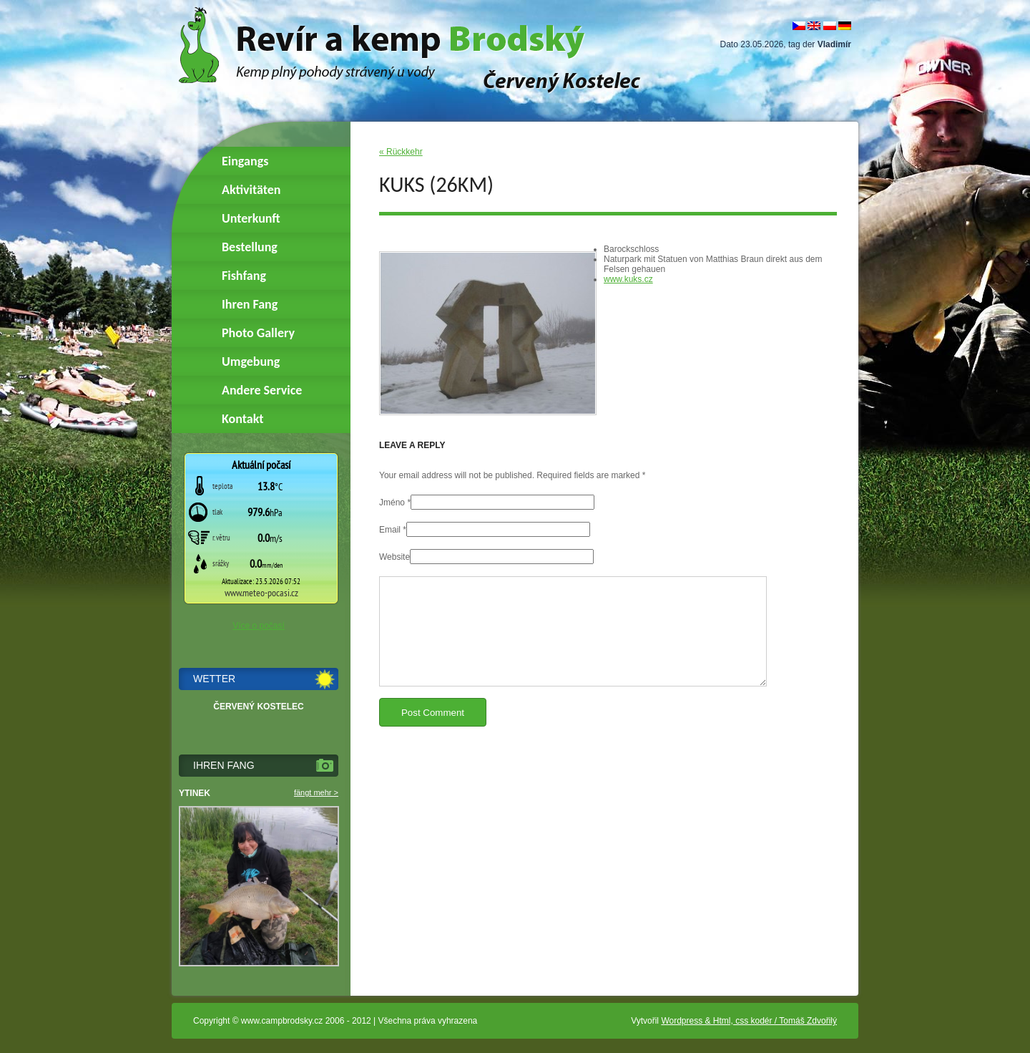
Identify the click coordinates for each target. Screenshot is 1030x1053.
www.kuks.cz (628, 279)
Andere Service (262, 390)
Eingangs (245, 161)
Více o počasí (258, 626)
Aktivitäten (251, 190)
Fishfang (244, 275)
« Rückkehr (401, 152)
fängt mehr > (316, 792)
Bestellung (250, 247)
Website (394, 557)
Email (390, 530)
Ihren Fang (250, 304)
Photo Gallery (258, 333)
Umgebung (251, 361)
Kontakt (242, 419)
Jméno (392, 503)
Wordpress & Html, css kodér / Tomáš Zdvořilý (749, 1021)
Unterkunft (251, 218)
